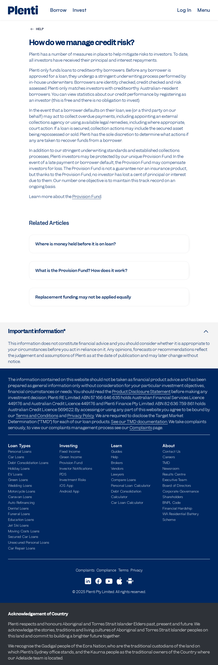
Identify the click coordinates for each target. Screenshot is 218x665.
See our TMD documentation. (139, 421)
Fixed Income (70, 451)
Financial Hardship (177, 508)
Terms (123, 570)
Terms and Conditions (37, 415)
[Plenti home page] (23, 10)
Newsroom (170, 468)
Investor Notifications (76, 468)
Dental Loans (18, 508)
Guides (116, 451)
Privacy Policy (80, 415)
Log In (184, 10)
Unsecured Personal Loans (28, 542)
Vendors (117, 468)
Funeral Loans (19, 513)
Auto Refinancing (21, 502)
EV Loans (15, 474)
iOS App (66, 485)
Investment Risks (73, 479)
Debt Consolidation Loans (28, 462)
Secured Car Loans (23, 536)
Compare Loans (123, 479)
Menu (203, 10)
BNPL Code (171, 502)
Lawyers (117, 474)
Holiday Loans (19, 468)
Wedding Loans (20, 485)
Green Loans (18, 479)
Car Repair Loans (21, 548)
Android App (69, 491)
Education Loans (21, 519)
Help (114, 456)
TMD (166, 462)
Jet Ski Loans (18, 525)
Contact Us (171, 451)
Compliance (106, 570)
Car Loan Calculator (127, 502)
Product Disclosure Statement (141, 391)
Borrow (58, 10)
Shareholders (172, 496)
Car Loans (16, 456)
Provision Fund (86, 196)
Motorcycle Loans (21, 491)
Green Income (71, 456)
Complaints (141, 427)
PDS (63, 474)
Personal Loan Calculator (130, 485)
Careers (168, 456)
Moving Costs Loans (24, 531)
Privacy (136, 570)
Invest (79, 10)
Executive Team (174, 479)
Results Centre (174, 474)
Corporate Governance (180, 491)
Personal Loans (20, 451)
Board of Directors (176, 485)
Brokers (117, 462)
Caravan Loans (20, 496)
